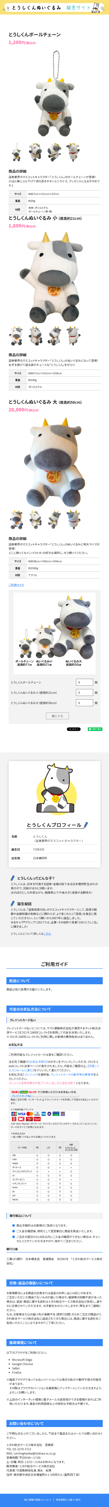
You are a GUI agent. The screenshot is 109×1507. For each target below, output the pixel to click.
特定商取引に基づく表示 (68, 1499)
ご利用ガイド (16, 585)
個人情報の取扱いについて (37, 1499)
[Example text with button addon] (84, 682)
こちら (47, 933)
